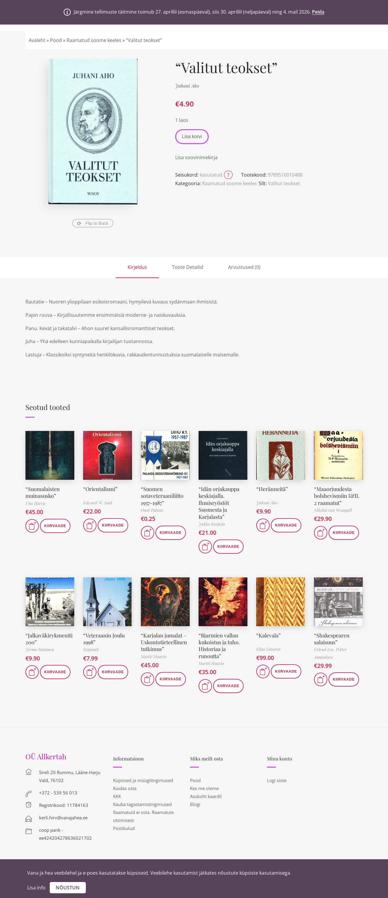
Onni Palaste (152, 510)
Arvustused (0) (244, 267)
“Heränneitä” (272, 488)
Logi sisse (276, 780)
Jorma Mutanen (39, 649)
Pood (56, 40)
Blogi (195, 804)
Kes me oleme (204, 788)
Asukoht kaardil (206, 796)
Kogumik (91, 649)
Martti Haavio (153, 656)
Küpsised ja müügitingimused (143, 780)
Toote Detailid (187, 267)
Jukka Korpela (212, 524)
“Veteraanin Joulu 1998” (104, 639)
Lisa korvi (192, 136)
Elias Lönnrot (268, 649)
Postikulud (124, 828)
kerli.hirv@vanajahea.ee (63, 818)
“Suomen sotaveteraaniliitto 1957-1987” (162, 495)
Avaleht (37, 40)
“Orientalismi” (100, 488)
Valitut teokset (284, 183)
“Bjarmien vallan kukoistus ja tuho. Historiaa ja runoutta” (219, 646)
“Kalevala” (268, 635)
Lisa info (36, 887)
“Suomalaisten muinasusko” (42, 492)
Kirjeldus (137, 267)
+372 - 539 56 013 (58, 793)
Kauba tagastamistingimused (142, 804)
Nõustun (68, 887)
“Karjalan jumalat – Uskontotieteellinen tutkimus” (164, 642)
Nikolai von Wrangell (333, 510)
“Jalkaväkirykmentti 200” (49, 639)
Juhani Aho (187, 86)
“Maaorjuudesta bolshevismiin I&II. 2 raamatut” (337, 495)
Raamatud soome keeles (94, 40)
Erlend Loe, (325, 649)
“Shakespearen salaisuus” (332, 639)
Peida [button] (318, 12)
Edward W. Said (97, 502)
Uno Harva (35, 503)
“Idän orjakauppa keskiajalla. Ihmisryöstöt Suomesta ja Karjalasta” (219, 502)
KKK (117, 796)
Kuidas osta (124, 788)
